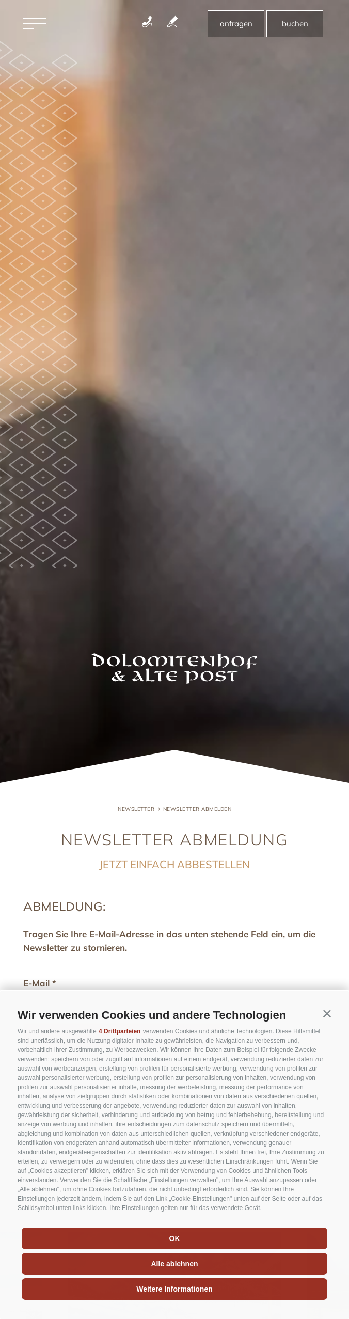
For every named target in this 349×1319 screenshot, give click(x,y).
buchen (295, 23)
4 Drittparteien (119, 1031)
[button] (327, 1013)
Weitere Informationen (174, 1289)
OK (174, 1238)
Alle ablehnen (174, 1264)
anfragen (236, 23)
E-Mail (36, 983)
